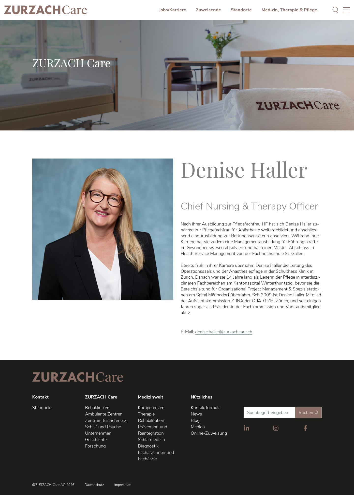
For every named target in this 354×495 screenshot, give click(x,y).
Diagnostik (148, 446)
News (196, 414)
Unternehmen (98, 433)
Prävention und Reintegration (152, 430)
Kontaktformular (206, 408)
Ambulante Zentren (103, 414)
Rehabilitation (151, 420)
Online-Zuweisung (209, 433)
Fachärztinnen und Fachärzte (156, 455)
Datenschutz (94, 485)
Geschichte (96, 440)
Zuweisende (208, 10)
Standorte (241, 10)
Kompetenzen (151, 408)
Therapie (146, 414)
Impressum (122, 485)
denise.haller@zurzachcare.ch (223, 332)
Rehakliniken (97, 408)
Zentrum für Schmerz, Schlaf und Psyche (106, 423)
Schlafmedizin (151, 440)
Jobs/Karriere (172, 10)
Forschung (95, 446)
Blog (195, 420)
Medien (198, 427)
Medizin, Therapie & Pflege (289, 10)
